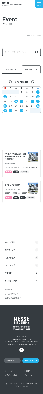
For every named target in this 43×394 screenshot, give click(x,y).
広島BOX (8, 289)
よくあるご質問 (11, 281)
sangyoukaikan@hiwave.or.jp (24, 344)
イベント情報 (10, 242)
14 (16, 101)
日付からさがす (31, 70)
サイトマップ (28, 375)
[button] (10, 82)
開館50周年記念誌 (12, 298)
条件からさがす (12, 70)
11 (38, 97)
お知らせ (8, 273)
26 (5, 110)
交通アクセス (10, 258)
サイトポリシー (9, 371)
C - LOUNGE (10, 294)
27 (10, 110)
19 (5, 106)
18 (38, 101)
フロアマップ (10, 265)
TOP (28, 35)
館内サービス (10, 250)
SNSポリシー (28, 371)
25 (38, 106)
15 (21, 101)
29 (21, 110)
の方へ (11, 361)
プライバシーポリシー (12, 375)
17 (32, 101)
